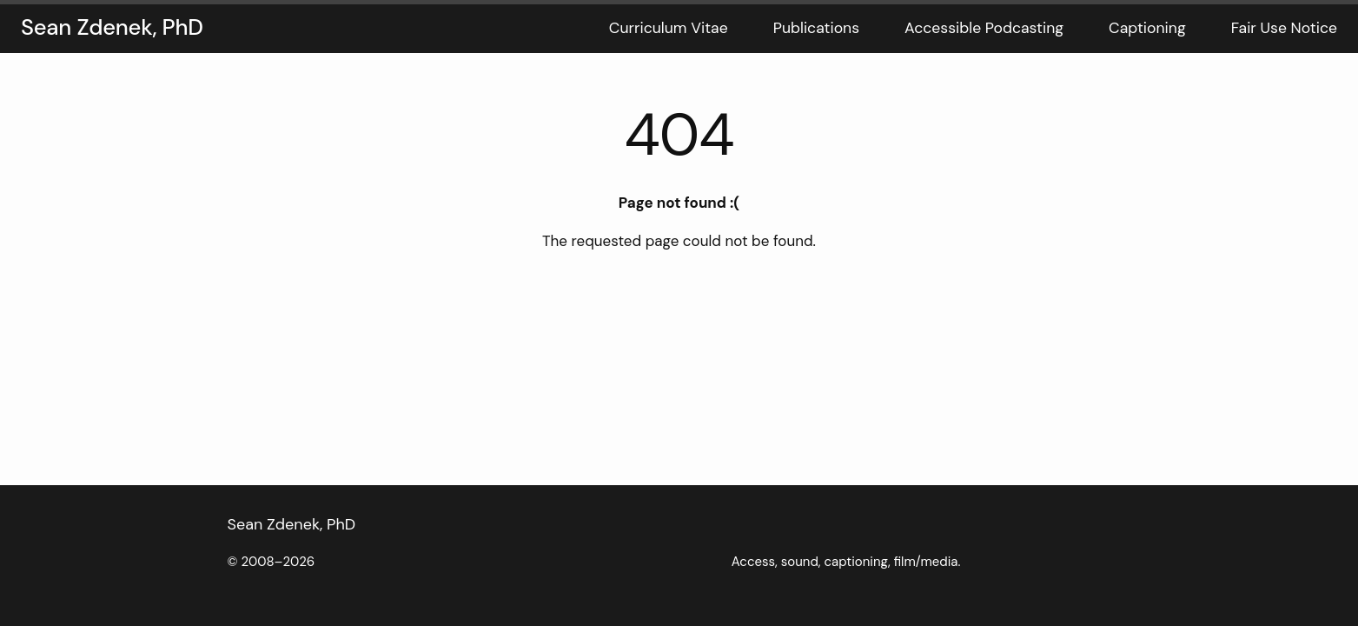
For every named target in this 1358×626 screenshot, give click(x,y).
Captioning (1147, 27)
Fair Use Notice (1284, 27)
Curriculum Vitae (668, 27)
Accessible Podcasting (983, 27)
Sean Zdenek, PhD (112, 27)
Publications (816, 27)
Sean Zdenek (274, 524)
